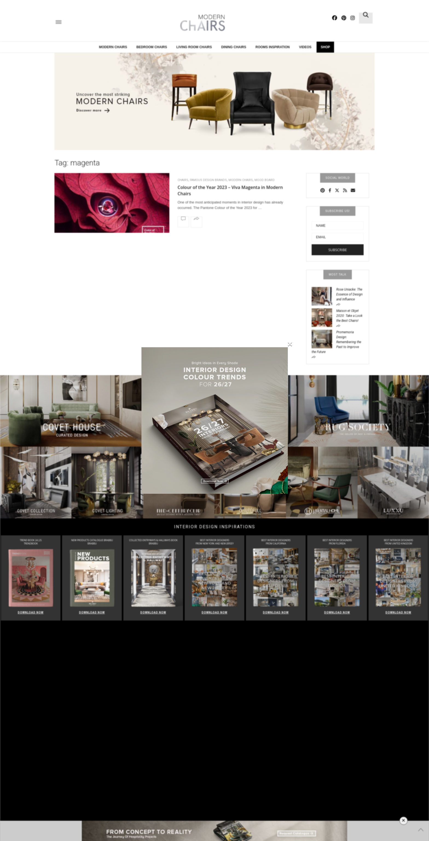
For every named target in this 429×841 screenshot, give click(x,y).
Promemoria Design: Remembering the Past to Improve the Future (336, 342)
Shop (325, 47)
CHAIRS (183, 180)
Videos (305, 47)
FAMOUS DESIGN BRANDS (208, 180)
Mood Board (264, 180)
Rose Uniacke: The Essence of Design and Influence (349, 294)
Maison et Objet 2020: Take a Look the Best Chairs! (349, 316)
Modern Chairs (113, 47)
